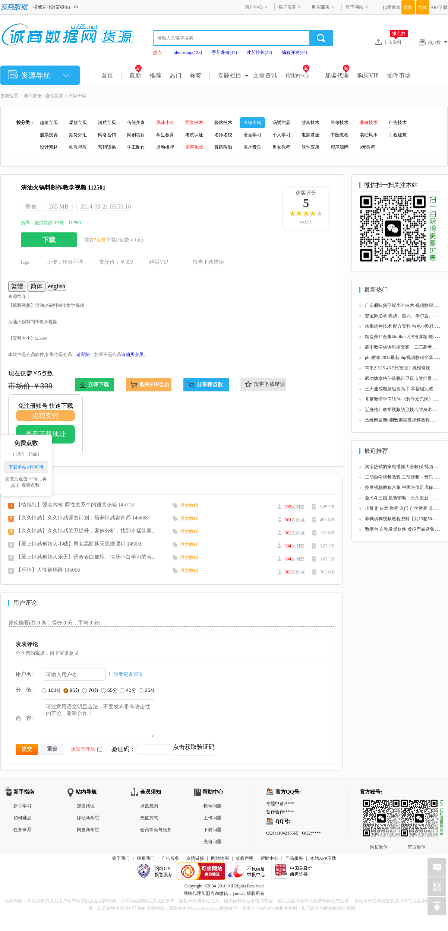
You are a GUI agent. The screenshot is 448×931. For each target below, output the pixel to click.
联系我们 (146, 858)
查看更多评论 (128, 674)
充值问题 (212, 841)
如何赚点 (22, 817)
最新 (135, 75)
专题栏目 (230, 75)
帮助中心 (297, 75)
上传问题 (212, 817)
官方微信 (417, 805)
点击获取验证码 (194, 747)
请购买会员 (132, 354)
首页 (107, 75)
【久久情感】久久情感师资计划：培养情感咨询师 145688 (82, 518)
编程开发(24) (294, 52)
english (56, 286)
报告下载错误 (208, 262)
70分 (90, 690)
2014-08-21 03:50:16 (106, 206)
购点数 (438, 42)
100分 (51, 690)
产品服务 (294, 858)
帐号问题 (212, 805)
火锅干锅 (77, 95)
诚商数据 (33, 95)
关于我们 (121, 858)
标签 (196, 75)
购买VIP (368, 75)
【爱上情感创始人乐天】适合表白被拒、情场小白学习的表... (86, 557)
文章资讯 (265, 75)
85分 (71, 690)
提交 (27, 749)
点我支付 (45, 415)
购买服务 (321, 7)
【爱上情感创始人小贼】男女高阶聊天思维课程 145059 (79, 544)
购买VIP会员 (154, 384)
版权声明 (244, 858)
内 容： (26, 718)
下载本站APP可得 (26, 467)
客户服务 (287, 7)
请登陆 (83, 354)
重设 (52, 749)
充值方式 (149, 817)
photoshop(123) (188, 52)
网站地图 (220, 858)
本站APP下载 (323, 858)
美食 (31, 206)
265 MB (59, 206)
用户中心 (254, 7)
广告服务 (170, 858)
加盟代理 (337, 75)
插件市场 (399, 75)
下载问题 (212, 829)
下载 (49, 240)
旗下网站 (354, 7)
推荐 (155, 75)
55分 (109, 690)
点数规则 (149, 805)
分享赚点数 (210, 384)
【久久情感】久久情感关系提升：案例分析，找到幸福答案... (86, 531)
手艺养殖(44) (224, 52)
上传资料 (396, 42)
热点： (159, 52)
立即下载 (98, 384)
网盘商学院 (88, 829)
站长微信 (379, 805)
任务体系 (22, 829)
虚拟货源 (54, 95)
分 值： (26, 690)
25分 (147, 690)
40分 (128, 690)
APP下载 (439, 7)
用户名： (26, 674)
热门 (176, 75)
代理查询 (391, 7)
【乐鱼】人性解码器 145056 (48, 570)
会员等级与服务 (155, 829)
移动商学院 (88, 817)
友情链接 (195, 858)
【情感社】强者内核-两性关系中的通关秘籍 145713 (75, 505)
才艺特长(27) (259, 52)
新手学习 (22, 805)
